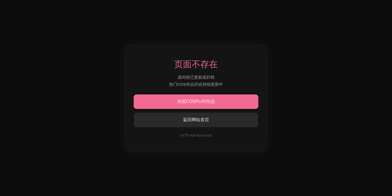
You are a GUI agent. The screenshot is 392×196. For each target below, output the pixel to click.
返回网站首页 (196, 119)
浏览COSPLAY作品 (196, 101)
